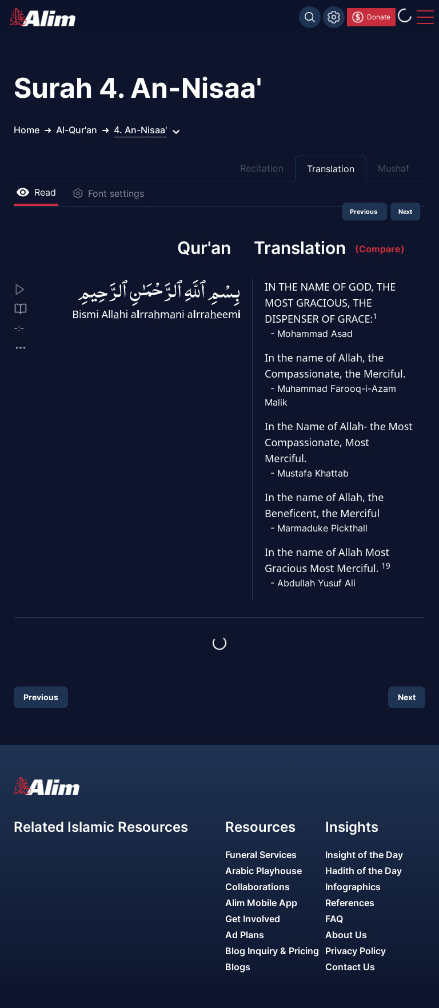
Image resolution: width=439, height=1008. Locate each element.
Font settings (108, 193)
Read (36, 192)
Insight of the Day (364, 854)
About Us (346, 934)
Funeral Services (261, 854)
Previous (364, 212)
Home (26, 130)
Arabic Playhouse (263, 870)
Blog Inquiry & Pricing (272, 951)
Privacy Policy (355, 951)
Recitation (262, 168)
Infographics (353, 886)
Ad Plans (244, 934)
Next (405, 212)
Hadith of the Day (363, 870)
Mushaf (393, 168)
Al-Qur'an (76, 130)
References (349, 902)
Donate (370, 17)
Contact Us (350, 967)
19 (385, 566)
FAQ (334, 918)
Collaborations (257, 886)
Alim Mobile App (261, 902)
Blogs (237, 967)
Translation (330, 168)
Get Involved (252, 918)
